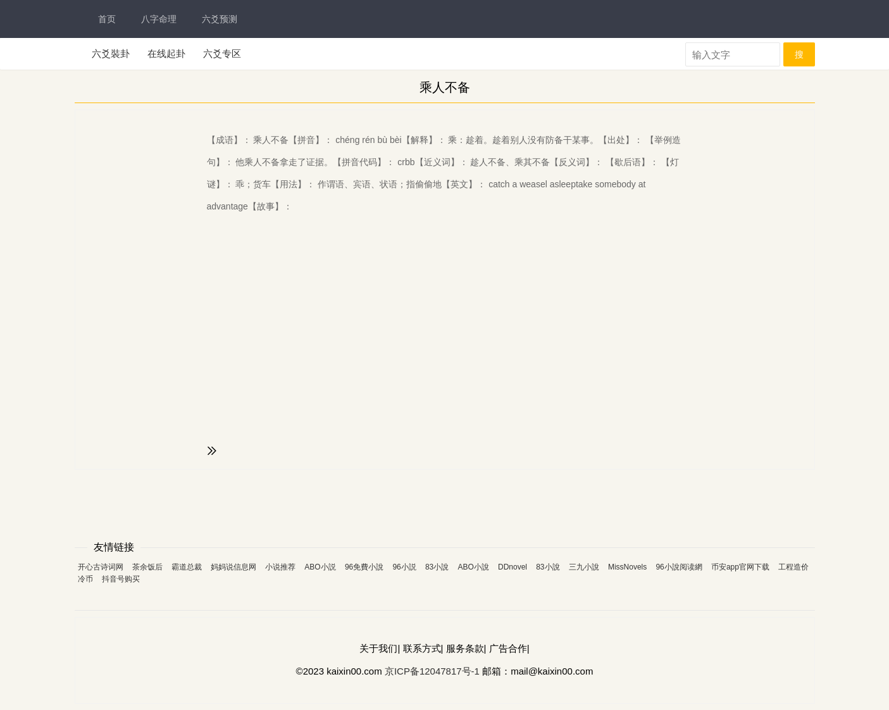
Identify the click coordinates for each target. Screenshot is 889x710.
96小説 (404, 567)
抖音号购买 (121, 579)
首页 (107, 19)
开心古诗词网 (100, 567)
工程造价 (793, 567)
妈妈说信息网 (233, 567)
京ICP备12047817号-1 (432, 671)
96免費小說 (364, 567)
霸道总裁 (186, 567)
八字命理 (159, 19)
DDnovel (512, 567)
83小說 (437, 567)
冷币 (85, 579)
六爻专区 (222, 53)
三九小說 (584, 567)
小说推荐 (280, 567)
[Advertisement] (445, 501)
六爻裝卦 (111, 53)
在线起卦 (166, 53)
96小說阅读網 (679, 567)
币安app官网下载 (740, 567)
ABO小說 (472, 567)
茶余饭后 (147, 567)
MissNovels (627, 567)
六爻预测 (219, 19)
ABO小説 (319, 567)
